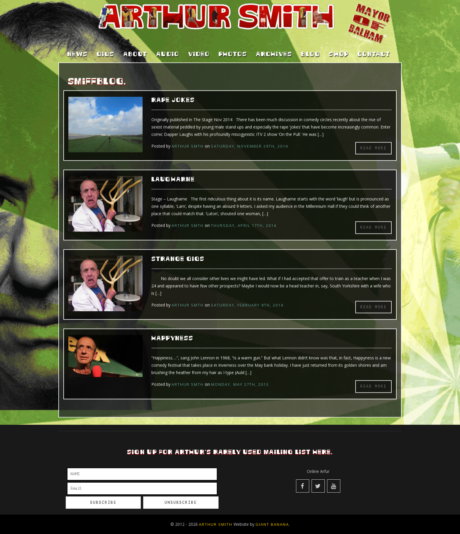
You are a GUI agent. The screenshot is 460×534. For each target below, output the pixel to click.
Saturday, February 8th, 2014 (247, 299)
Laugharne (173, 174)
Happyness (172, 333)
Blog (310, 49)
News (77, 49)
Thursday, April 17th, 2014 (243, 220)
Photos (233, 49)
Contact (373, 49)
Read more (373, 142)
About (135, 49)
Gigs (105, 49)
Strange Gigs (177, 254)
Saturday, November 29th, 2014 (249, 140)
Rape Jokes (173, 95)
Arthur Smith (215, 524)
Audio (167, 49)
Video (199, 49)
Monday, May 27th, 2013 (240, 379)
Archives (274, 49)
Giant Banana (272, 524)
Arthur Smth (188, 140)
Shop (339, 49)
